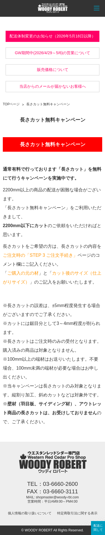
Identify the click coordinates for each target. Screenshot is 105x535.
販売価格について (52, 69)
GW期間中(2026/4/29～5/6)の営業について (52, 53)
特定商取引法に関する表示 (77, 513)
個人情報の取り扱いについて (30, 513)
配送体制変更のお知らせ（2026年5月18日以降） (52, 36)
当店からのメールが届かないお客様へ (52, 86)
